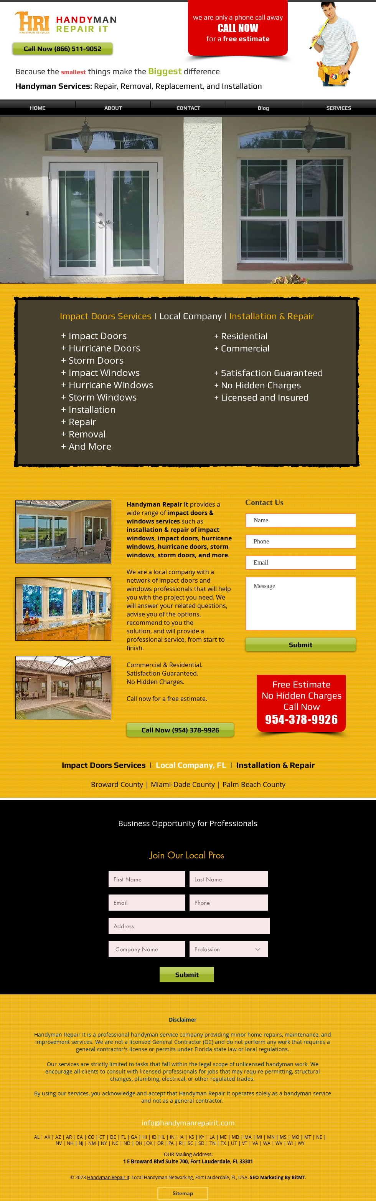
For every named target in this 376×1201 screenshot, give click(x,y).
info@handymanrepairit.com (188, 1122)
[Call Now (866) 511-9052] (62, 49)
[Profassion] (229, 949)
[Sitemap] (182, 1193)
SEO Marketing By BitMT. (278, 1177)
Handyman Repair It (108, 1177)
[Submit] (187, 974)
